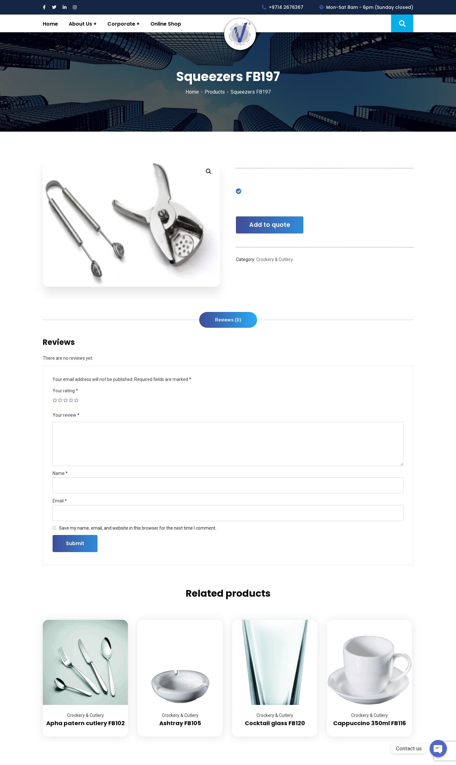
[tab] (228, 320)
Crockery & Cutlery (274, 259)
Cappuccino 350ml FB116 (369, 723)
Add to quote (269, 225)
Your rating (65, 390)
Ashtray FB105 (180, 723)
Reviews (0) (228, 320)
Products (215, 92)
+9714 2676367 (282, 7)
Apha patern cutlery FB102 (85, 723)
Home (192, 92)
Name (60, 473)
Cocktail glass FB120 (275, 723)
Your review (66, 415)
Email (60, 500)
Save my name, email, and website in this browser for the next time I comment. (137, 528)
